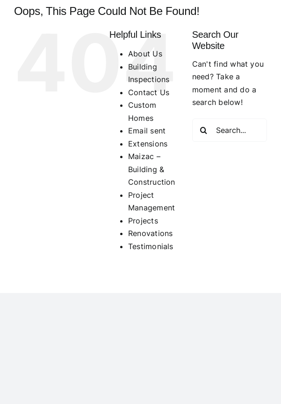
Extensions (147, 143)
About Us (145, 53)
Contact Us (148, 92)
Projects (143, 220)
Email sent (147, 130)
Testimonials (150, 246)
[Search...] (229, 130)
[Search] (204, 130)
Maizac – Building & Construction (151, 169)
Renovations (150, 233)
